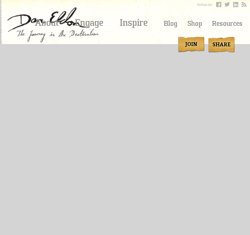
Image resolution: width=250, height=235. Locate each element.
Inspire (134, 23)
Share (220, 45)
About (47, 23)
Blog (170, 24)
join (191, 45)
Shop (195, 24)
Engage (89, 23)
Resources (227, 24)
